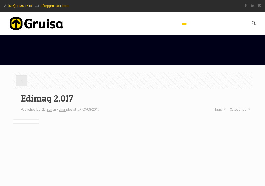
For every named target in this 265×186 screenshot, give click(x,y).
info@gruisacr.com (54, 6)
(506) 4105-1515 (20, 6)
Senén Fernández (59, 109)
